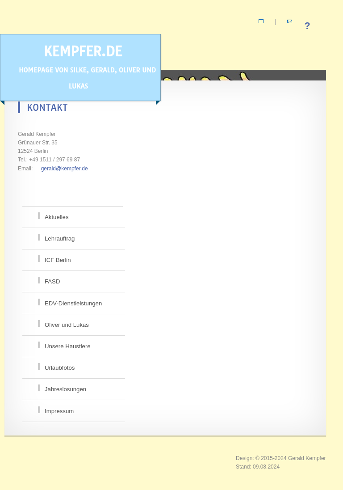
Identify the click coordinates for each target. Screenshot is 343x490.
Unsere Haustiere (68, 346)
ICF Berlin (58, 260)
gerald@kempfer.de (64, 168)
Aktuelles (57, 217)
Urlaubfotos (60, 367)
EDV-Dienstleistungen (73, 303)
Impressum (59, 411)
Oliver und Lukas (67, 324)
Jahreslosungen (65, 389)
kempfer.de (83, 66)
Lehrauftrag (60, 238)
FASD (52, 281)
